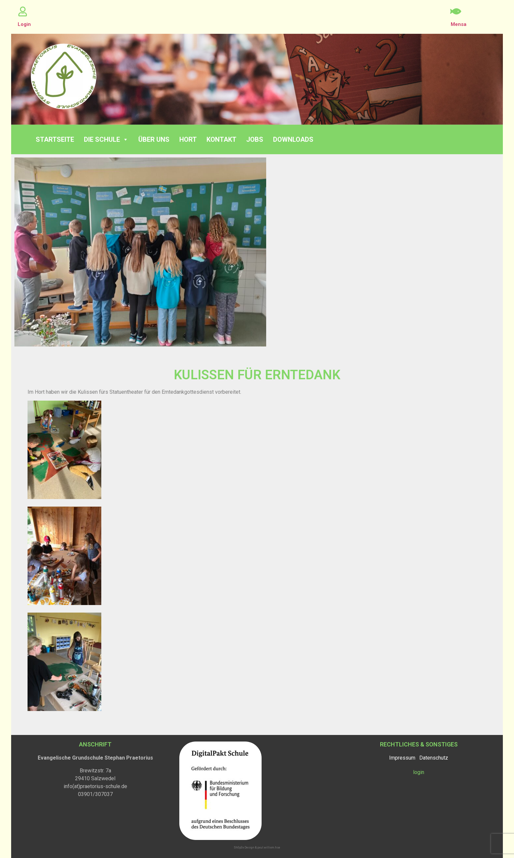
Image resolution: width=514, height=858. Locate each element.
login (418, 772)
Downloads (293, 139)
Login (24, 24)
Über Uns (153, 139)
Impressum (402, 758)
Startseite (55, 139)
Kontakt (221, 139)
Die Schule (106, 139)
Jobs (254, 139)
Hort (188, 139)
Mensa (458, 24)
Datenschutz (433, 758)
